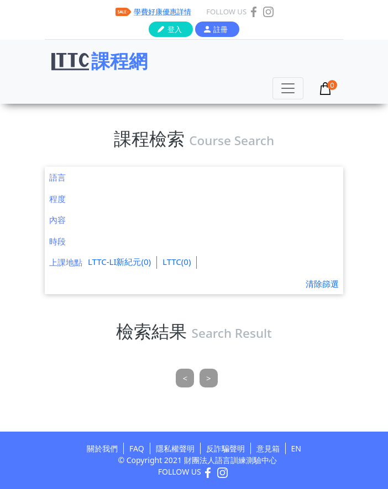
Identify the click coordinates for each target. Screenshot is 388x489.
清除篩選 (322, 283)
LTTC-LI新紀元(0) (119, 261)
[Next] (209, 378)
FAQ (136, 448)
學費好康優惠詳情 (162, 12)
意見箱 (268, 448)
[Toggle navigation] (287, 88)
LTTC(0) (176, 261)
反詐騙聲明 (225, 448)
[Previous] (185, 378)
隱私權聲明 (175, 448)
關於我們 (102, 448)
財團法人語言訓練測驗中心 (230, 460)
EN (296, 448)
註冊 (220, 29)
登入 (174, 29)
